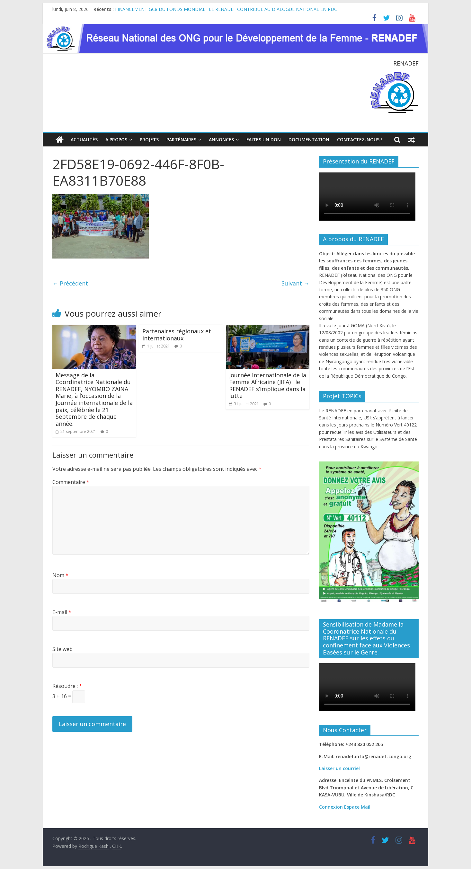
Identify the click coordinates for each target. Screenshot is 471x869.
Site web (62, 649)
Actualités (84, 139)
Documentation (309, 139)
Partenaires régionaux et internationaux (176, 334)
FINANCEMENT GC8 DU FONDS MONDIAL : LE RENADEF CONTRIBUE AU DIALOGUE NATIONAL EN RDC (226, 9)
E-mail (61, 612)
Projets (149, 139)
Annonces (221, 139)
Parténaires (181, 139)
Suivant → (295, 283)
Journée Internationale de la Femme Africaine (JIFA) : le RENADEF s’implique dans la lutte (267, 385)
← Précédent (70, 283)
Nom (60, 575)
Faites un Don (263, 139)
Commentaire (70, 481)
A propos (116, 139)
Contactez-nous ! (359, 139)
